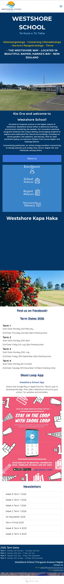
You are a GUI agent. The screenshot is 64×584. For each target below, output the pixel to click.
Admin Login (32, 581)
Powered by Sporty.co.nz (32, 579)
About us (32, 158)
